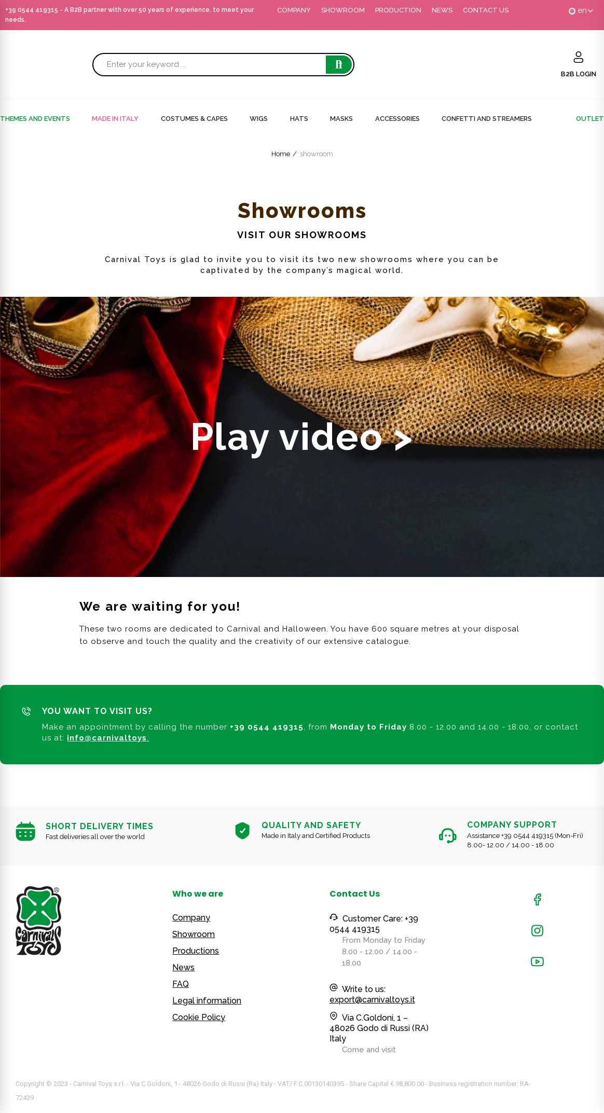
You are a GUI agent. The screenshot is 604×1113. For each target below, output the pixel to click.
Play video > (302, 437)
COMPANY (294, 10)
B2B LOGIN (578, 74)
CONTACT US (486, 10)
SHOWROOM (343, 10)
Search (339, 65)
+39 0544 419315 (31, 9)
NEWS (442, 10)
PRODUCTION (398, 10)
